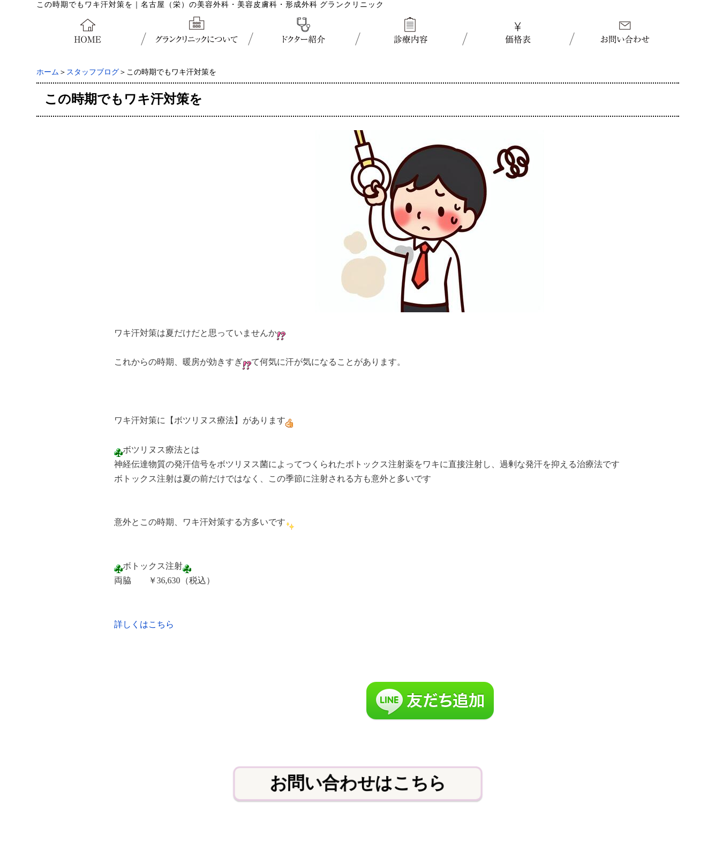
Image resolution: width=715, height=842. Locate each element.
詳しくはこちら (144, 624)
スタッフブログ (92, 72)
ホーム (47, 72)
